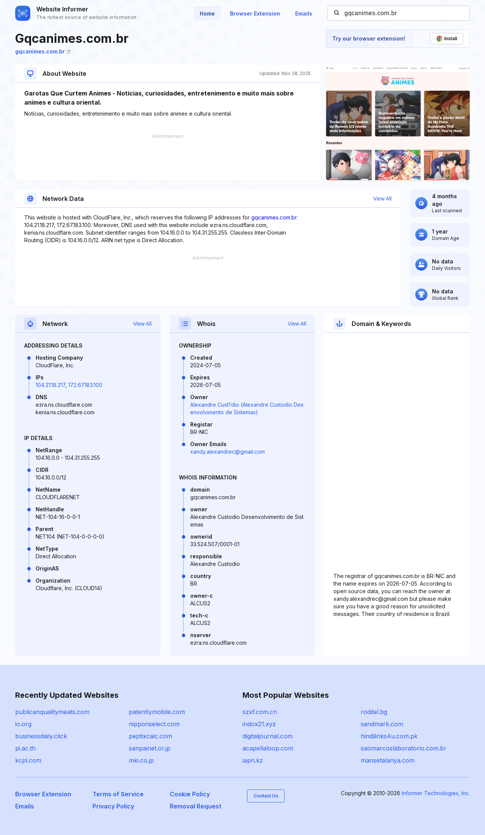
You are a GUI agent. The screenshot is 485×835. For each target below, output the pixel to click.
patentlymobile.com (157, 712)
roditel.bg (374, 712)
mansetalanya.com (388, 760)
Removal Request (195, 806)
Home (207, 13)
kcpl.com (28, 760)
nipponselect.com (154, 724)
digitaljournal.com (267, 736)
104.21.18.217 (50, 385)
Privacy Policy (113, 806)
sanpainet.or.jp (150, 748)
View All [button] (382, 199)
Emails (303, 13)
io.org (23, 724)
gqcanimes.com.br (42, 51)
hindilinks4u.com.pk (389, 736)
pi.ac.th (25, 748)
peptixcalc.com (150, 736)
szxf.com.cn (259, 712)
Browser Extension (255, 13)
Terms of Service (118, 794)
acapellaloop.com (267, 748)
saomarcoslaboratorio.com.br (403, 748)
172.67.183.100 (85, 385)
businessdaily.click (41, 736)
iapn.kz (252, 760)
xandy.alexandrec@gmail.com (227, 451)
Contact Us (265, 796)
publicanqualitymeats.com (52, 712)
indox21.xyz (259, 724)
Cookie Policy (190, 794)
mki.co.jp (141, 760)
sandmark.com (382, 724)
